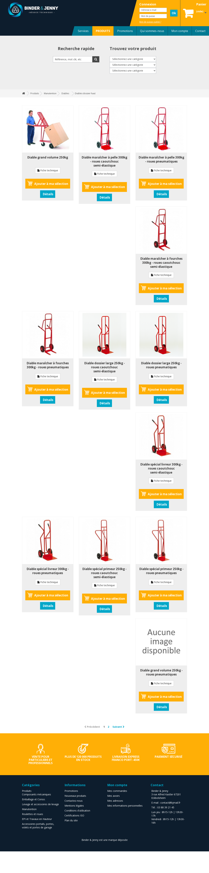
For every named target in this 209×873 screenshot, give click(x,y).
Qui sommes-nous (152, 31)
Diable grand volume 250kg (47, 157)
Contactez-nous (74, 800)
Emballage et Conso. (33, 799)
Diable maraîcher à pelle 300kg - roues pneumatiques (161, 159)
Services (83, 31)
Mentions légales (74, 805)
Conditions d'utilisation (77, 810)
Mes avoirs (113, 795)
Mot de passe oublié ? (150, 21)
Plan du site (71, 820)
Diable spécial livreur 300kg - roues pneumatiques (48, 571)
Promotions (125, 31)
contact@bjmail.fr (170, 802)
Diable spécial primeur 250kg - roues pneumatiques (161, 571)
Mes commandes (117, 791)
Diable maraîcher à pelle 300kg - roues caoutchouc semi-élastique (104, 161)
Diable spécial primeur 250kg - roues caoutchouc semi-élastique (104, 573)
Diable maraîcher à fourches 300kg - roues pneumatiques (48, 365)
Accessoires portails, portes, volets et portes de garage (38, 825)
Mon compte (179, 31)
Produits (26, 791)
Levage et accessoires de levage (40, 804)
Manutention (29, 809)
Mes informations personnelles (125, 805)
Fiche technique (47, 170)
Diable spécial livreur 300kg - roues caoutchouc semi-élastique (161, 468)
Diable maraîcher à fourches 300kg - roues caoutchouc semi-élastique (161, 263)
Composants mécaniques (36, 794)
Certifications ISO (74, 815)
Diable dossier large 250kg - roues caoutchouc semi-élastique (104, 367)
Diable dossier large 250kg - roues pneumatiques (161, 365)
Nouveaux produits (75, 795)
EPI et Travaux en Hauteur (37, 819)
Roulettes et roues (32, 814)
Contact (200, 31)
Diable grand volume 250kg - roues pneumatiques (161, 672)
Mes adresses (115, 800)
